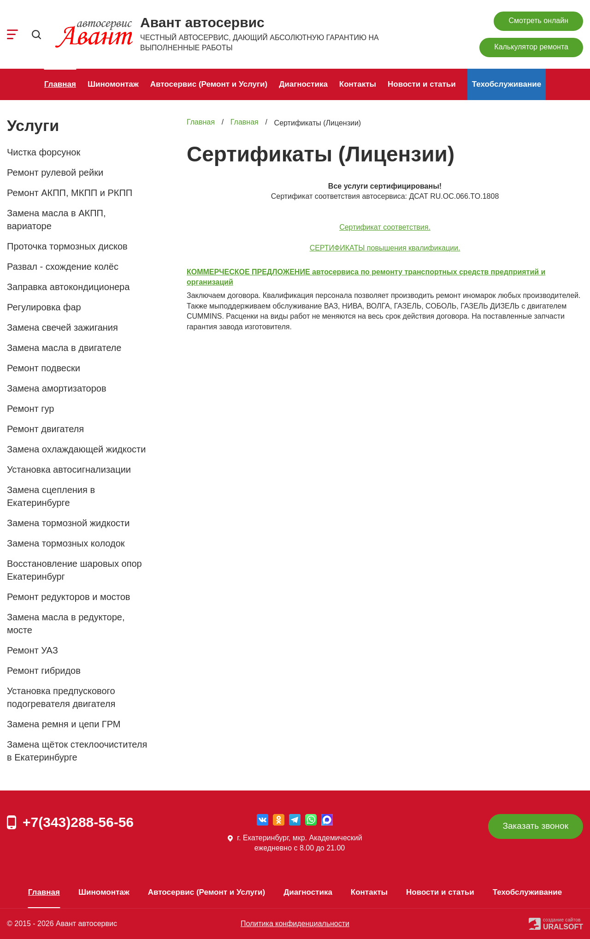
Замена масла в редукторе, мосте (66, 623)
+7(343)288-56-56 (78, 822)
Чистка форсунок (43, 152)
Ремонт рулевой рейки (55, 172)
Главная (60, 84)
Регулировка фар (44, 307)
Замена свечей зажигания (62, 327)
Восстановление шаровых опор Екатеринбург (74, 570)
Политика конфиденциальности (295, 923)
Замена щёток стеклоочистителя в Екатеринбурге (77, 750)
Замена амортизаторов (56, 388)
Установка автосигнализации (69, 469)
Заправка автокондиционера (68, 287)
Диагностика (303, 84)
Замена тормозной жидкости (68, 523)
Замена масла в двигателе (64, 348)
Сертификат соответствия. (385, 227)
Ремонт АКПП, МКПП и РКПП (69, 193)
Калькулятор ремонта (531, 47)
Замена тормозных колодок (66, 543)
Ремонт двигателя (45, 429)
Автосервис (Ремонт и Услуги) (208, 84)
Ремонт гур (30, 409)
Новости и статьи (422, 84)
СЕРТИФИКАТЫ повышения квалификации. (385, 248)
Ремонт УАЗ (32, 650)
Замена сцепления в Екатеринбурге (51, 496)
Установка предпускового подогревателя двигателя (61, 697)
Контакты (357, 84)
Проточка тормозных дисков (67, 246)
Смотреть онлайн (538, 20)
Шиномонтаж (113, 84)
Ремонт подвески (43, 368)
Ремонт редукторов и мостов (68, 597)
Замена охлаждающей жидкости (76, 449)
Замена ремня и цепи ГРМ (63, 724)
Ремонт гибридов (44, 671)
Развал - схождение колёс (62, 266)
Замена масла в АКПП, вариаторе (56, 219)
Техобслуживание (507, 84)
